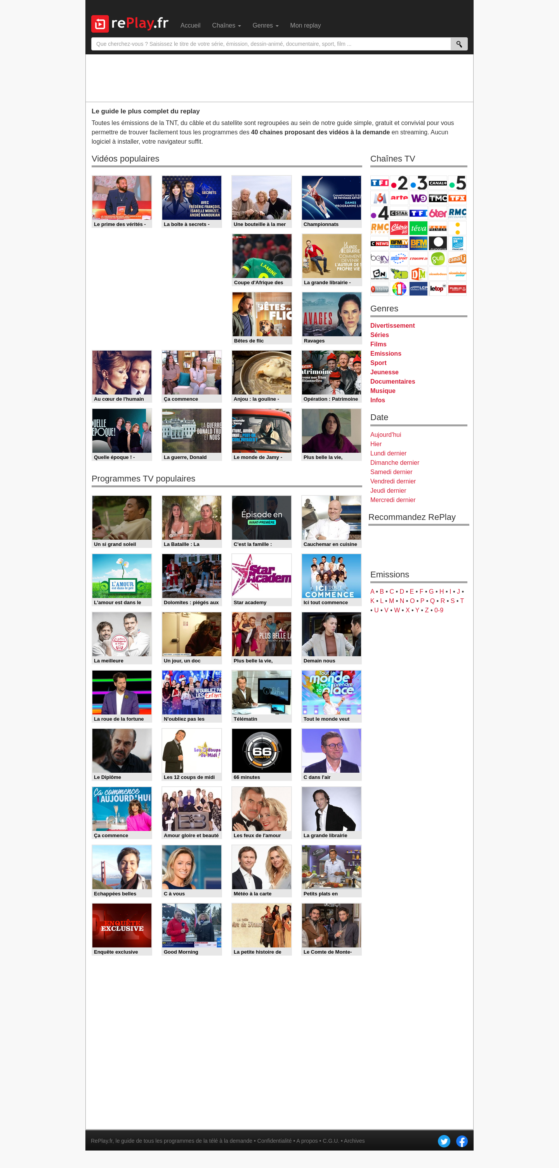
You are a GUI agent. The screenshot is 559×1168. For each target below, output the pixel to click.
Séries (379, 335)
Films (378, 344)
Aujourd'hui (385, 434)
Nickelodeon (438, 273)
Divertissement (392, 325)
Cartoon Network (379, 273)
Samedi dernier (391, 472)
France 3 (418, 183)
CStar (399, 213)
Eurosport (399, 258)
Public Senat (457, 289)
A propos (307, 1141)
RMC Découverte (457, 213)
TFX (457, 198)
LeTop (438, 289)
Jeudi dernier (388, 490)
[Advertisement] (279, 77)
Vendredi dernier (393, 481)
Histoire (379, 289)
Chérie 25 (399, 228)
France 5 (457, 183)
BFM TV (399, 243)
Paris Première (438, 228)
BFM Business (418, 243)
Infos (377, 400)
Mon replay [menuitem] (305, 25)
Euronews (438, 243)
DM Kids (418, 273)
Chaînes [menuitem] (226, 25)
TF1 (379, 183)
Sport (378, 363)
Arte (399, 198)
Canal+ (438, 183)
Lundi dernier (388, 453)
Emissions (385, 353)
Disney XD (399, 273)
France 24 (457, 243)
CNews (379, 243)
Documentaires (392, 381)
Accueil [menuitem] (191, 25)
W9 (418, 198)
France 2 (399, 183)
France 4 (379, 213)
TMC (438, 198)
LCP (418, 289)
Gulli (438, 258)
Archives (354, 1141)
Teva (418, 228)
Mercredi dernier (392, 500)
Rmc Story (379, 228)
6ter (438, 213)
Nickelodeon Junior (457, 273)
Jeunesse (384, 372)
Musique (383, 391)
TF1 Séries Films (418, 213)
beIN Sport (379, 258)
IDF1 (399, 289)
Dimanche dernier (394, 462)
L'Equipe (418, 258)
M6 (379, 198)
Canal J (457, 258)
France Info (457, 228)
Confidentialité (274, 1141)
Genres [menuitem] (266, 25)
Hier (376, 444)
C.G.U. (331, 1141)
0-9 (438, 610)
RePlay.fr (102, 1141)
